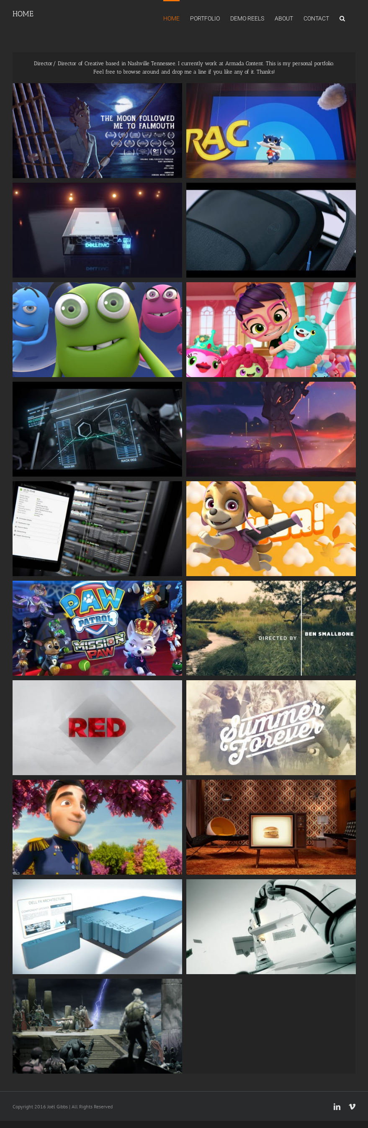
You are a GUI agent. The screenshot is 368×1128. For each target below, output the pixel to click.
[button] (342, 17)
